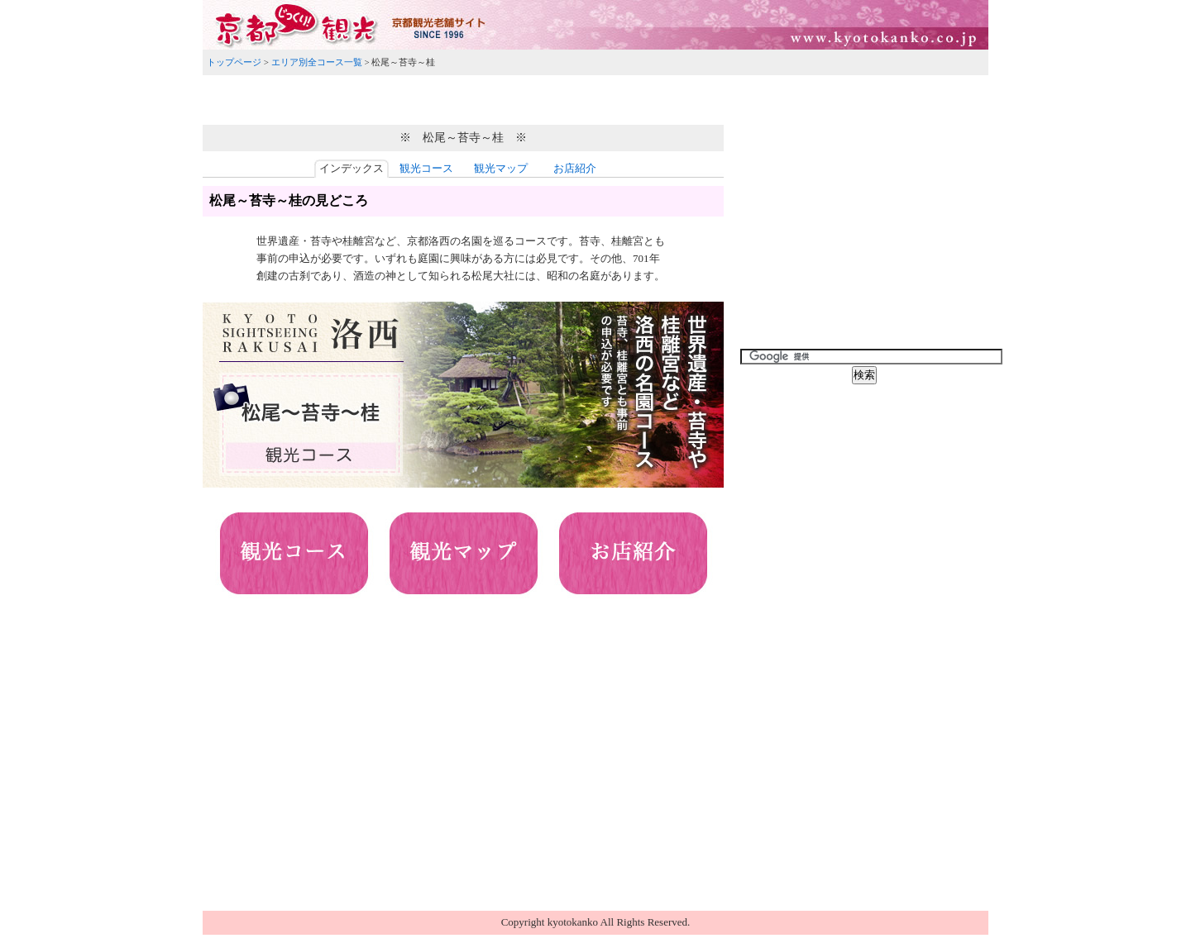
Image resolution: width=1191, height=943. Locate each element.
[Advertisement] (595, 97)
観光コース (426, 168)
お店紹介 (574, 168)
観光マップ (501, 168)
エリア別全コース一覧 (316, 62)
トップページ (234, 62)
